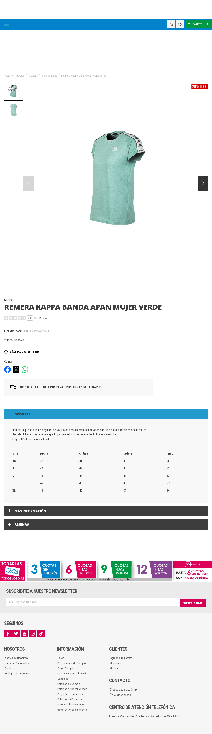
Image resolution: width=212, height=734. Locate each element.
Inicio (7, 36)
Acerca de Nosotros (16, 617)
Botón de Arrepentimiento (72, 669)
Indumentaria (49, 36)
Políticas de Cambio (68, 643)
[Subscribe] (193, 562)
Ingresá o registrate (121, 617)
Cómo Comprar (66, 627)
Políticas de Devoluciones (72, 648)
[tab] (106, 374)
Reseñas (21, 484)
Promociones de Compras (72, 622)
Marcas (20, 36)
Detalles (22, 374)
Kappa (33, 36)
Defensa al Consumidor (70, 663)
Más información (30, 471)
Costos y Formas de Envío (72, 632)
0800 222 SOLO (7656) (124, 648)
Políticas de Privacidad (70, 658)
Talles (60, 617)
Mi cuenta (115, 622)
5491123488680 (121, 654)
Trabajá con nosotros (17, 632)
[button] (203, 144)
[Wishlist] (180, 24)
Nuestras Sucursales (17, 622)
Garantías (63, 638)
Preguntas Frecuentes (70, 653)
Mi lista (114, 627)
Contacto (10, 627)
